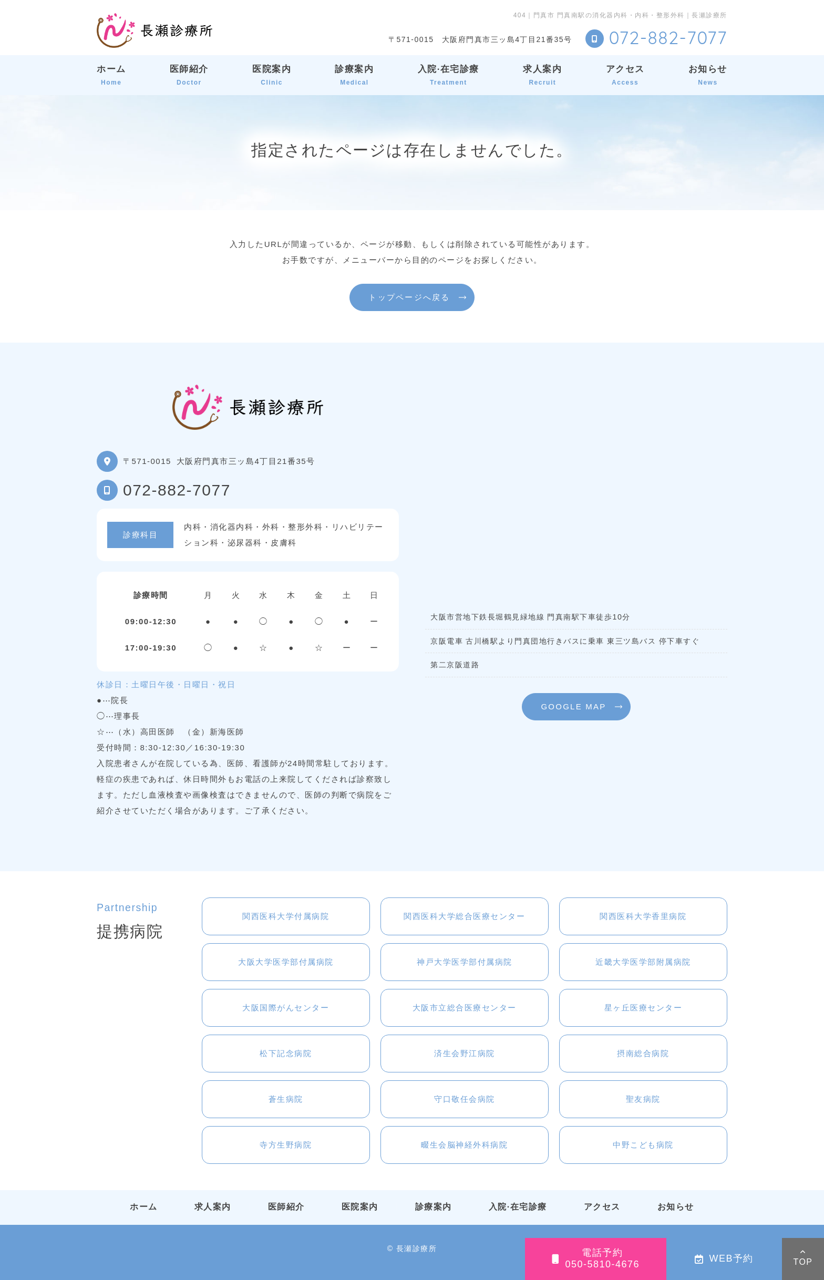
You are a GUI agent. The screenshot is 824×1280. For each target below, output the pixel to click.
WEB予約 (724, 1258)
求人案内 (542, 75)
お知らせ (707, 75)
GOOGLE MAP (573, 706)
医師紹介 (189, 75)
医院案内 (271, 75)
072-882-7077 (177, 490)
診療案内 (354, 75)
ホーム (111, 75)
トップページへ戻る (409, 297)
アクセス (625, 75)
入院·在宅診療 (448, 75)
